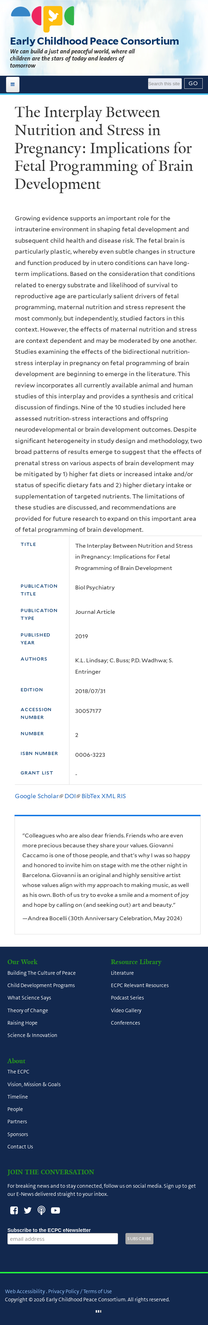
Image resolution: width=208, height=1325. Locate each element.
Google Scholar (39, 796)
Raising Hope (22, 1022)
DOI (72, 796)
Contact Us (20, 1146)
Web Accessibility (25, 1291)
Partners (17, 1121)
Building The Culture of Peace (41, 973)
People (15, 1109)
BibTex (90, 796)
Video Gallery (126, 1010)
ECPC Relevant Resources (140, 985)
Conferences (125, 1022)
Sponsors (17, 1134)
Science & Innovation (32, 1035)
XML (108, 796)
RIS (121, 796)
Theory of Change (27, 1010)
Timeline (17, 1096)
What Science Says (29, 998)
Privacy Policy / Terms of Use (80, 1291)
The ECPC (18, 1072)
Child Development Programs (41, 985)
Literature (122, 973)
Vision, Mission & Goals (34, 1084)
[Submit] (193, 83)
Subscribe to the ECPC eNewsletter (62, 1230)
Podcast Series (127, 998)
